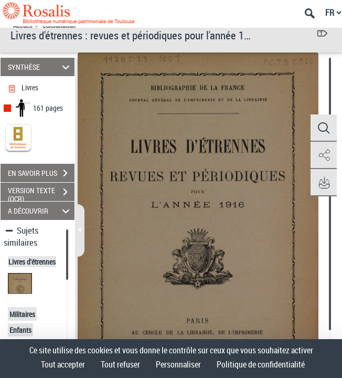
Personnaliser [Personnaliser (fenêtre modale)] (178, 364)
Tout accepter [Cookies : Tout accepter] (63, 364)
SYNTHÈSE (40, 67)
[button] (324, 128)
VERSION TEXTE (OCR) (41, 193)
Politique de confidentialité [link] (261, 364)
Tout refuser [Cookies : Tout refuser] (120, 364)
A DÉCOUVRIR (40, 211)
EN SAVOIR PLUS (41, 173)
